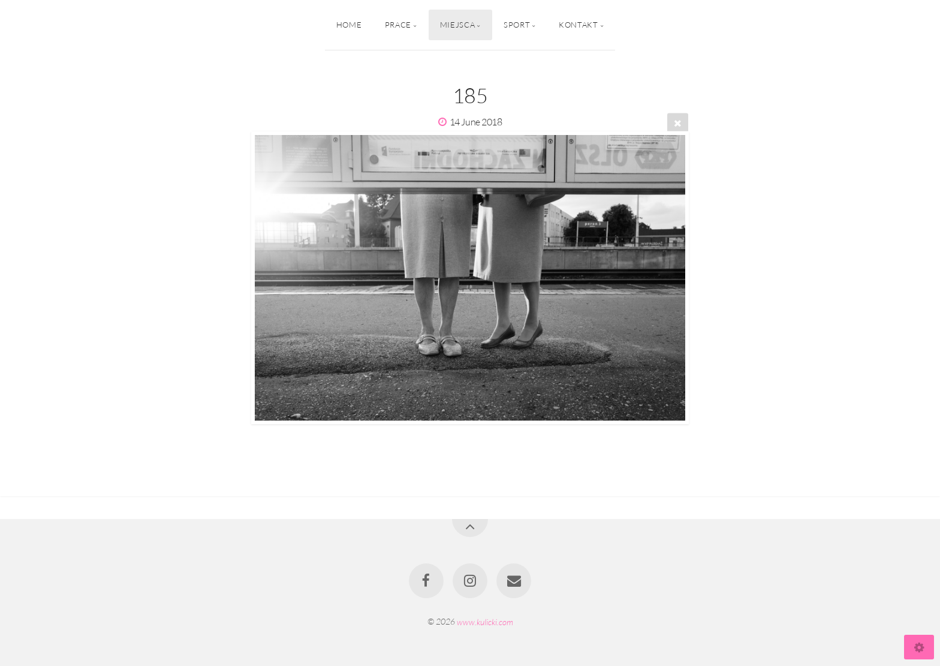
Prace (398, 24)
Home (349, 24)
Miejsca (457, 24)
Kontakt (578, 24)
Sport (517, 24)
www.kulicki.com (485, 621)
